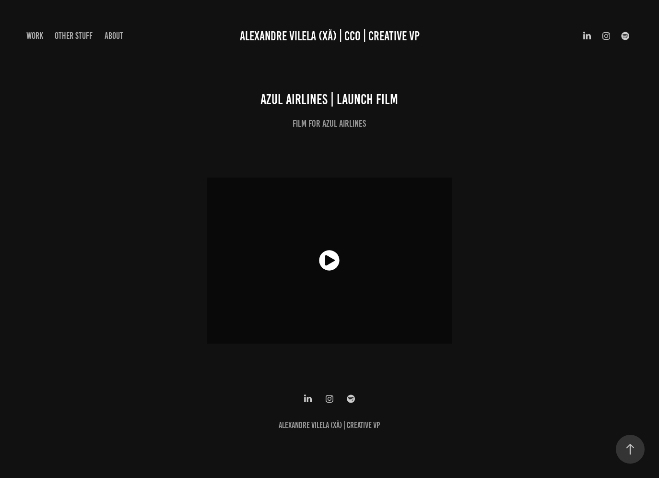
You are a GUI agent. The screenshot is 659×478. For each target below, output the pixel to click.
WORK (34, 36)
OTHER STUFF (74, 36)
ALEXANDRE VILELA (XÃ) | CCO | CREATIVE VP (330, 36)
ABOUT (114, 36)
